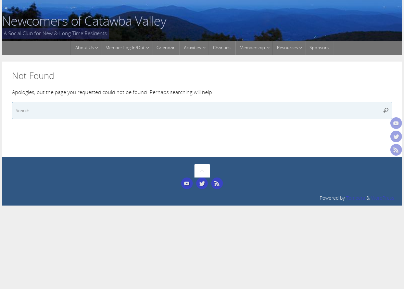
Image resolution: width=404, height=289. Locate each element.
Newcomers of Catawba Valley (84, 21)
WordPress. (383, 198)
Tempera (355, 198)
